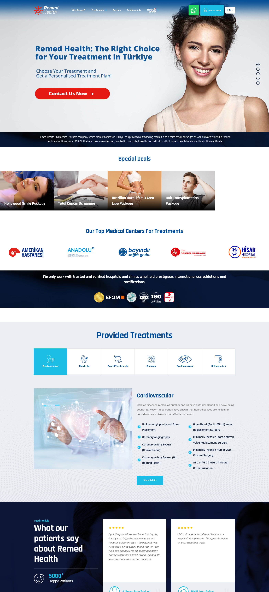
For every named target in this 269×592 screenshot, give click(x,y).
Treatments (98, 10)
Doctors (117, 10)
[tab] (50, 361)
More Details (150, 480)
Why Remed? (78, 10)
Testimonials (134, 10)
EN (229, 10)
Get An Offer (212, 10)
